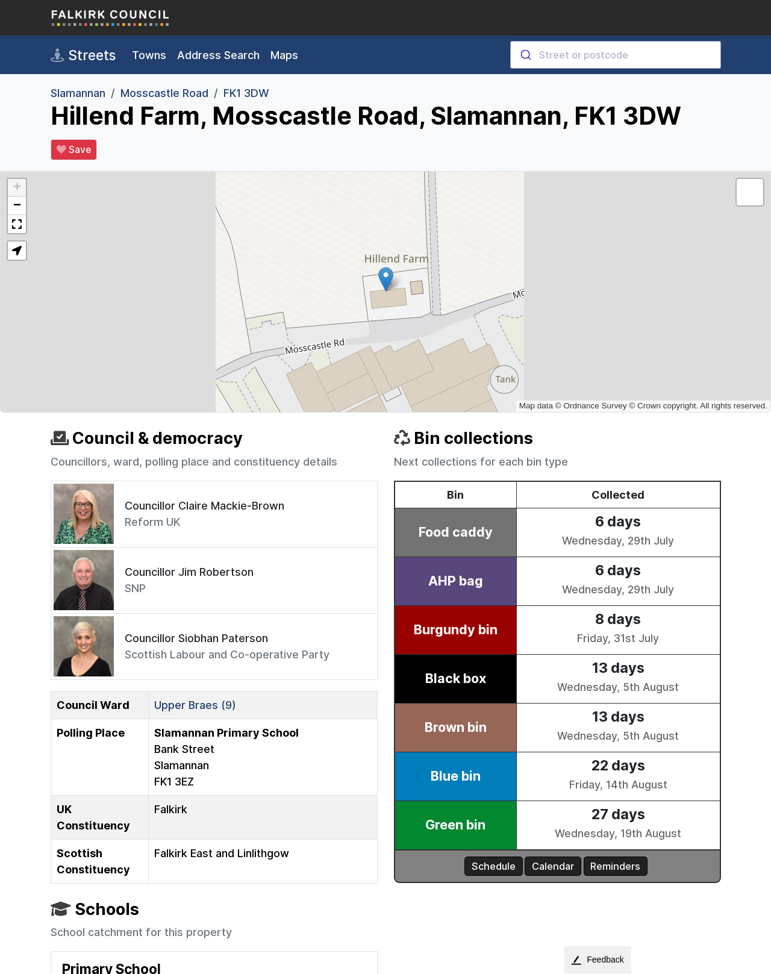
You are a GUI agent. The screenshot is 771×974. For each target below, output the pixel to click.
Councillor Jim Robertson (189, 572)
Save (74, 150)
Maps (284, 55)
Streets (83, 55)
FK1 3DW (246, 93)
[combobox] (615, 55)
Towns (149, 55)
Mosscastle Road (164, 93)
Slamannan (78, 93)
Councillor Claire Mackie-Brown (204, 505)
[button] (385, 279)
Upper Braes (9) (195, 705)
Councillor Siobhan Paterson (196, 638)
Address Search (218, 55)
